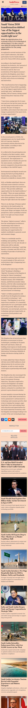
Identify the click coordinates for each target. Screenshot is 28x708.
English (24, 6)
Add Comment (22, 419)
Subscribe (23, 431)
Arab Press (14, 2)
